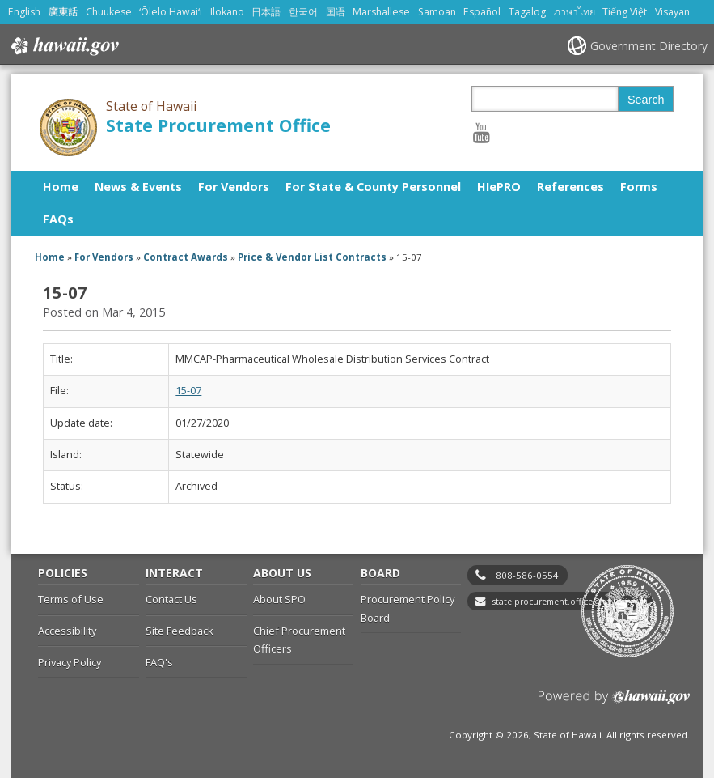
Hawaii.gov (63, 46)
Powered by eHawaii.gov (614, 703)
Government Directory (649, 45)
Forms (638, 186)
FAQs (58, 219)
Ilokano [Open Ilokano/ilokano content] (227, 12)
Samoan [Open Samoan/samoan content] (437, 12)
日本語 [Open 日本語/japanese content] (266, 12)
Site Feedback (179, 630)
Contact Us (171, 599)
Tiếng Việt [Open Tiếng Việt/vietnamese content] (624, 12)
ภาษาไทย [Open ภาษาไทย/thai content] (574, 12)
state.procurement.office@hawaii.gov (568, 601)
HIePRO (499, 186)
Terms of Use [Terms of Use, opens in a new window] (71, 599)
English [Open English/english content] (24, 12)
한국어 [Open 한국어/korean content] (303, 12)
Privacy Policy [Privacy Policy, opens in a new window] (69, 662)
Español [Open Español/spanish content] (482, 12)
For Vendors (233, 186)
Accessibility (67, 630)
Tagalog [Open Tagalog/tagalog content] (527, 12)
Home (60, 186)
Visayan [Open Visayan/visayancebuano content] (672, 12)
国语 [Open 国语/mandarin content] (335, 12)
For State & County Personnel (373, 186)
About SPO (279, 599)
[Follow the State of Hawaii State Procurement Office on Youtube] (481, 132)
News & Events (138, 186)
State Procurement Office (218, 125)
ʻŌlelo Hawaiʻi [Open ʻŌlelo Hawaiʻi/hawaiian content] (170, 12)
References (570, 186)
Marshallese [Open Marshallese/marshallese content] (381, 12)
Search (646, 99)
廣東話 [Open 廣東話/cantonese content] (63, 12)
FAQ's (159, 662)
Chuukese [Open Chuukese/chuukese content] (109, 12)
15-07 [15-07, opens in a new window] (188, 391)
